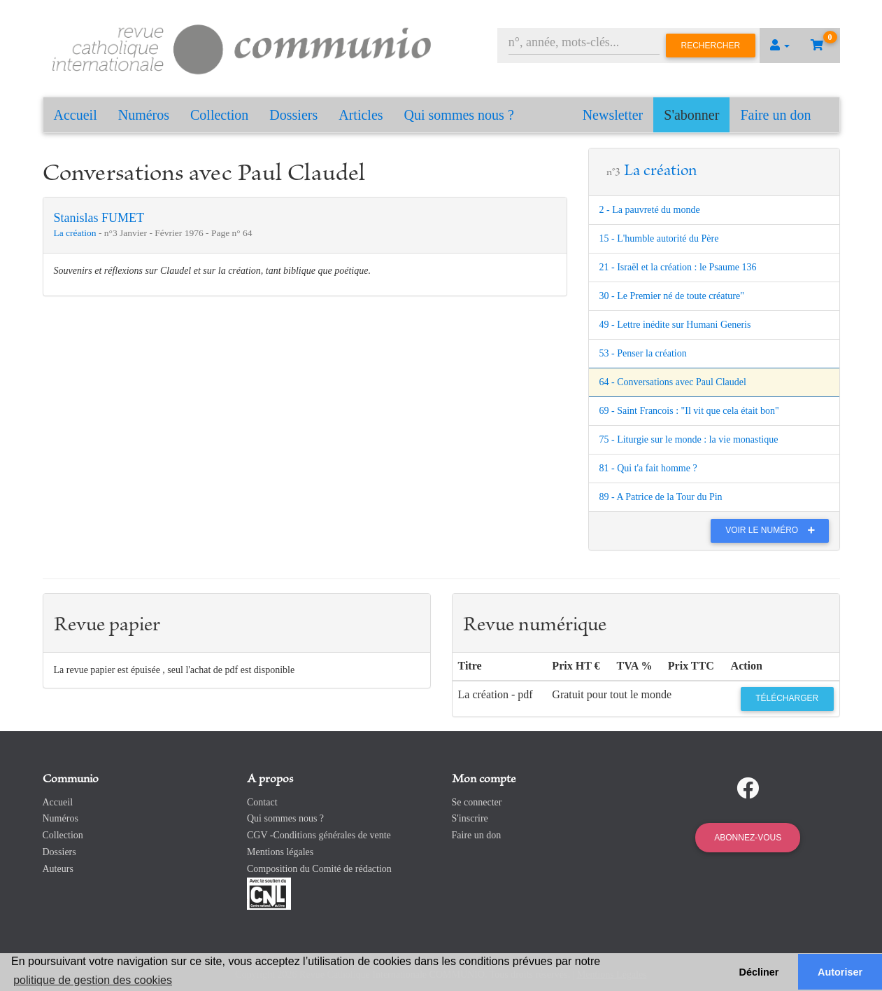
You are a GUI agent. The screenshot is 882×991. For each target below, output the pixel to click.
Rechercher (711, 45)
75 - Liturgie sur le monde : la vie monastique (688, 439)
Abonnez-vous (747, 838)
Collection (219, 115)
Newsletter (613, 115)
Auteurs (58, 869)
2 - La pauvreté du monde (649, 210)
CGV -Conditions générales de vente (319, 835)
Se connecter (477, 802)
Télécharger (786, 698)
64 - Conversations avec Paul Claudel (672, 382)
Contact (262, 802)
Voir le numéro (773, 530)
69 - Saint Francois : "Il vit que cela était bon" (689, 411)
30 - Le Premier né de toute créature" (671, 296)
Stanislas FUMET (99, 218)
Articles (361, 115)
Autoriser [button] (840, 972)
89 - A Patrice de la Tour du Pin (661, 497)
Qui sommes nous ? (459, 115)
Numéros (143, 115)
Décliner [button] (759, 972)
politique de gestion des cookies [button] (92, 980)
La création (76, 233)
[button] (780, 45)
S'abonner (691, 115)
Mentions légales (280, 852)
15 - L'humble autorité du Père (659, 238)
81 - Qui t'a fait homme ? (648, 468)
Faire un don (775, 115)
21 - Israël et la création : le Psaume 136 (678, 267)
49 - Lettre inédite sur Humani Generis (675, 324)
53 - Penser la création (643, 353)
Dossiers (293, 115)
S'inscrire (470, 818)
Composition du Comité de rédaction (319, 869)
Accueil (75, 115)
